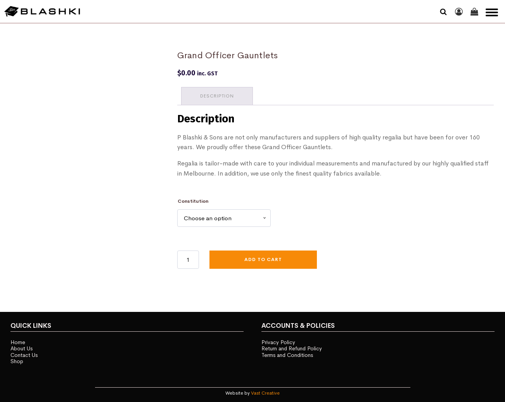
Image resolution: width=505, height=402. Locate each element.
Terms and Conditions (287, 355)
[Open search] (443, 11)
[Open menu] (492, 12)
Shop (16, 361)
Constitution (193, 201)
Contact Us (24, 355)
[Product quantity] (188, 259)
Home (17, 342)
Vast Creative (265, 393)
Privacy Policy (278, 342)
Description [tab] (217, 96)
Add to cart (263, 259)
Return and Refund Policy (291, 348)
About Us (21, 348)
